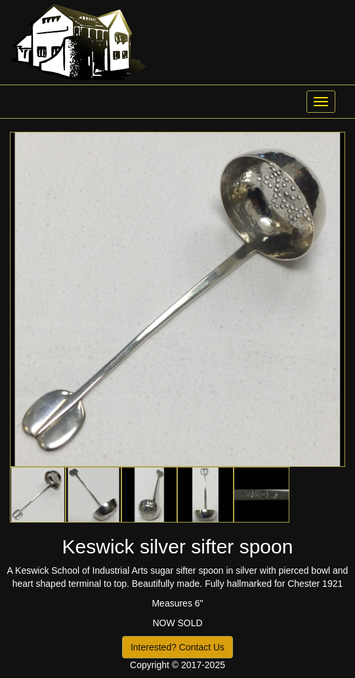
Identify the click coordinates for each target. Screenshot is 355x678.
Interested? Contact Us (177, 647)
